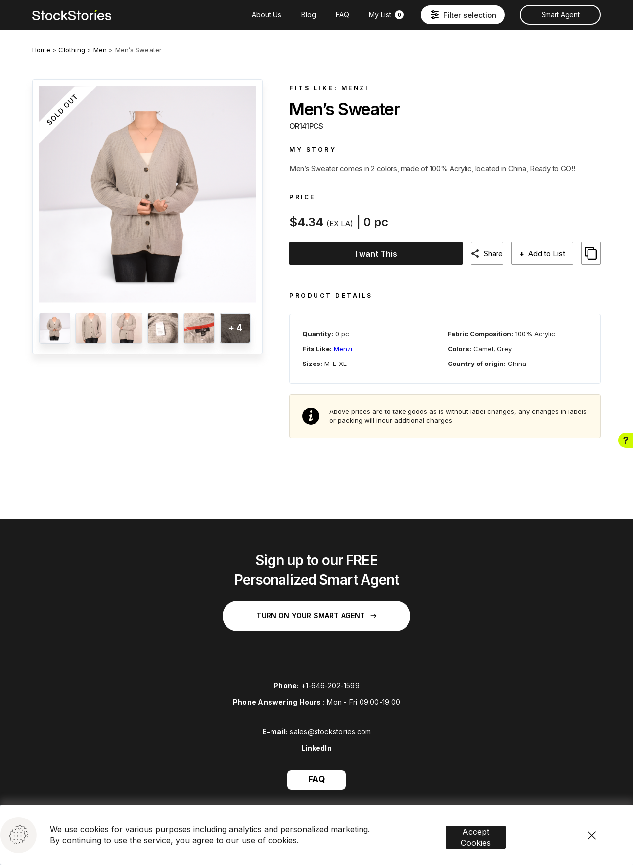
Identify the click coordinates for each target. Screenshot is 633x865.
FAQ (342, 14)
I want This (374, 254)
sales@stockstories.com (330, 723)
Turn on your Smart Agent (316, 607)
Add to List (553, 253)
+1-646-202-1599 (330, 677)
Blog (308, 14)
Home (41, 50)
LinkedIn (316, 739)
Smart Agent (560, 14)
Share (495, 253)
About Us (266, 14)
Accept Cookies (490, 814)
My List (386, 14)
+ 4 (235, 328)
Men (100, 50)
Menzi (355, 87)
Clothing (71, 50)
